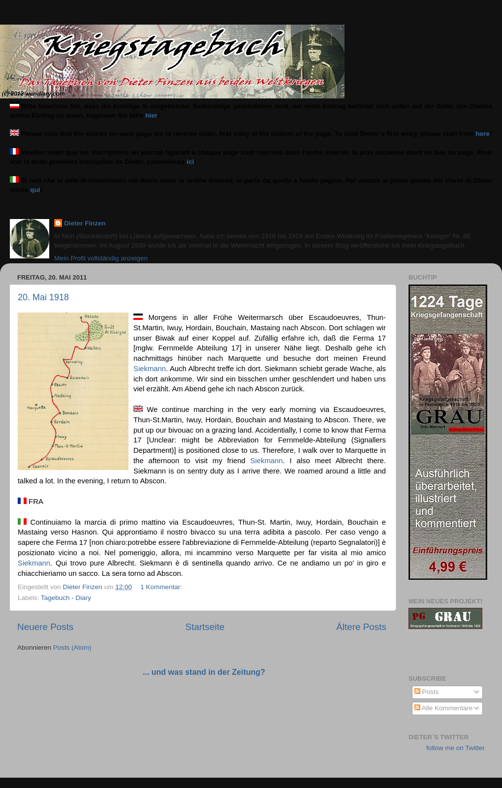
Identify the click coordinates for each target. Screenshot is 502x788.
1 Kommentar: (162, 587)
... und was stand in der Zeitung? (204, 672)
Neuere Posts (45, 627)
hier (151, 115)
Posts (426, 691)
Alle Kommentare (443, 708)
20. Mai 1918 (43, 297)
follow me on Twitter (455, 748)
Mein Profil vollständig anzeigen (101, 258)
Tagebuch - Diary (66, 597)
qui (35, 189)
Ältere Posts (361, 627)
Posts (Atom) (72, 647)
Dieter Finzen (85, 223)
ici (190, 161)
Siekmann (149, 369)
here (483, 133)
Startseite (204, 627)
